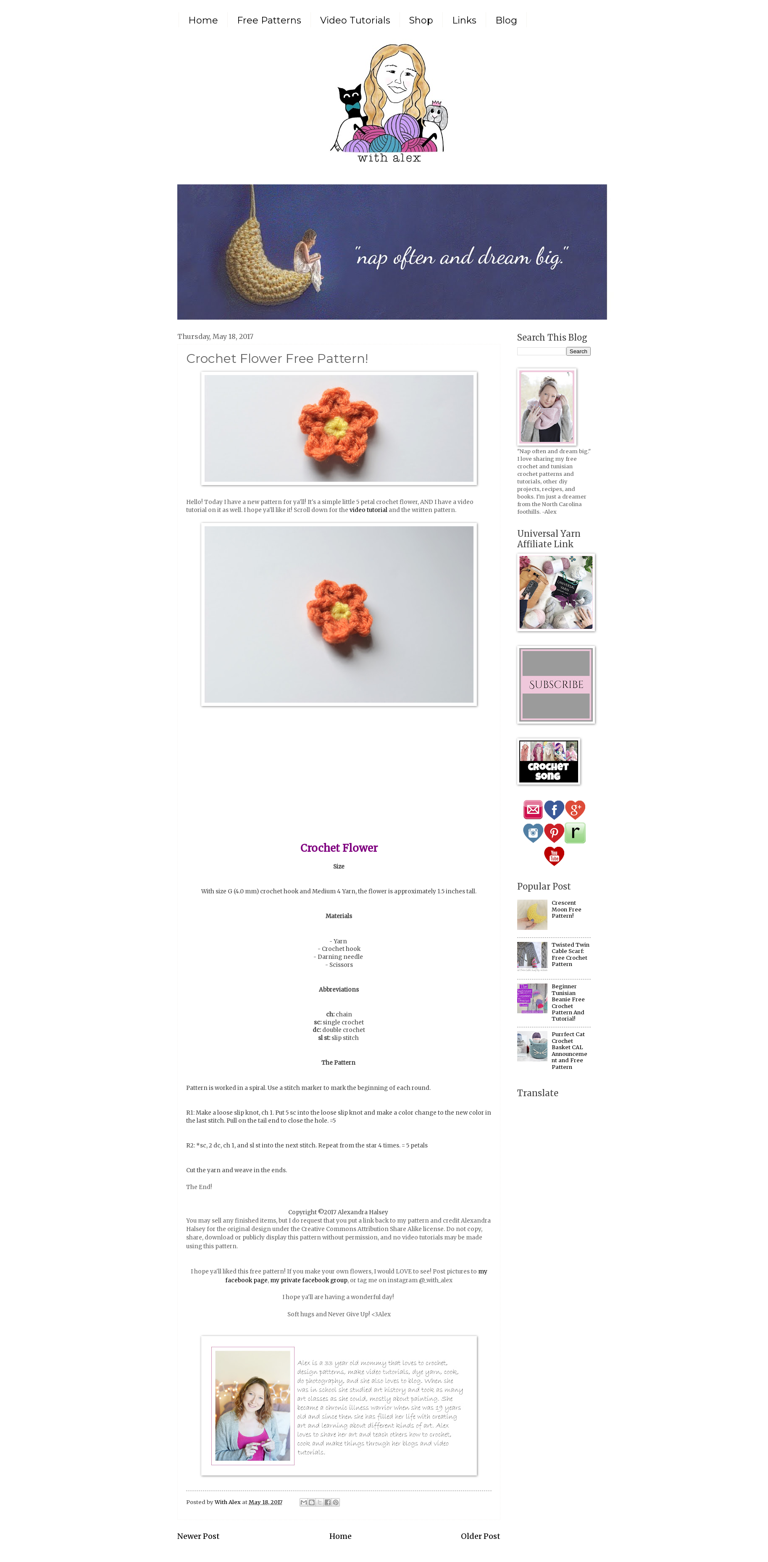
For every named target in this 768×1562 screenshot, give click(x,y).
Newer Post (198, 1536)
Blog (506, 20)
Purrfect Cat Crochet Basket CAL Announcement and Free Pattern (569, 1050)
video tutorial (368, 510)
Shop (421, 20)
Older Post (480, 1536)
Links (464, 20)
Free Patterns (269, 20)
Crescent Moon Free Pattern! (566, 909)
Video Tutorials (355, 20)
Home (203, 20)
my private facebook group (308, 1280)
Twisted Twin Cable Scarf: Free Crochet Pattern (570, 954)
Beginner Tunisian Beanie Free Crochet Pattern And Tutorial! (568, 1002)
